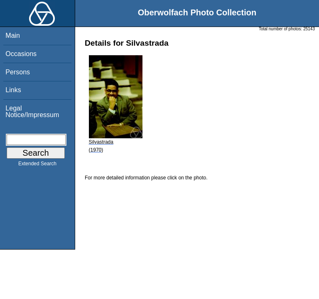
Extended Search (37, 165)
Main (12, 35)
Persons (17, 72)
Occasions (21, 53)
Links (13, 89)
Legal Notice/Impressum (32, 111)
